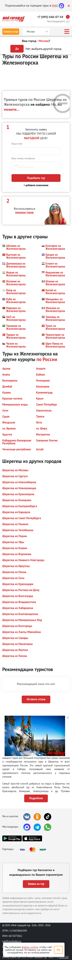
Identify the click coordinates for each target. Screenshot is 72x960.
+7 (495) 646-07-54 (50, 17)
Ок (58, 950)
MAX (55, 5)
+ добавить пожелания (36, 185)
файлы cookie (30, 947)
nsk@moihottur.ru (11, 941)
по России (46, 359)
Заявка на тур (10, 31)
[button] (14, 247)
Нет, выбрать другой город (43, 49)
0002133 (64, 957)
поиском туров (24, 212)
